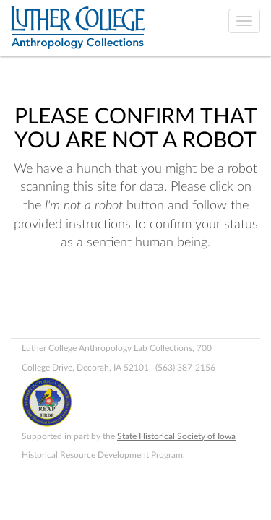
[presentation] (131, 298)
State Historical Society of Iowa (176, 436)
